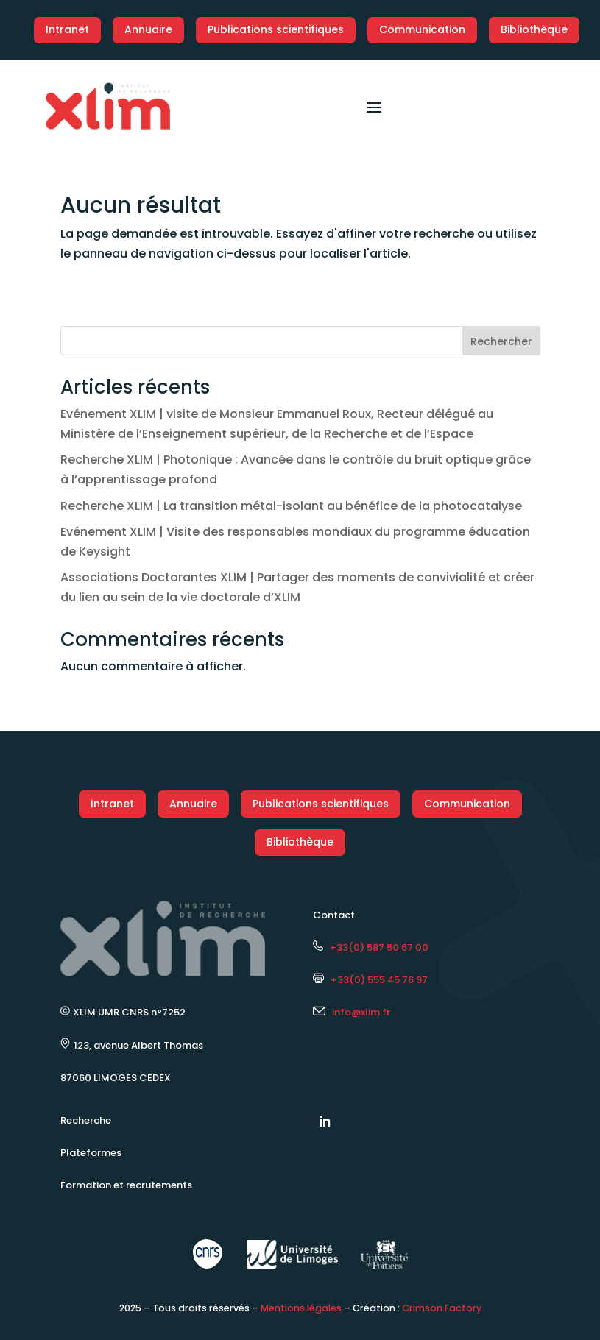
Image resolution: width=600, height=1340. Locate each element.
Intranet (67, 29)
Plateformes (90, 1153)
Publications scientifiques (276, 29)
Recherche (85, 1120)
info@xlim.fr (361, 1012)
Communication (422, 29)
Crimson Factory (441, 1308)
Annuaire (148, 29)
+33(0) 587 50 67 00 (370, 947)
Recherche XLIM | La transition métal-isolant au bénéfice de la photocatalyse (291, 505)
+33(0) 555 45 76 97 (370, 980)
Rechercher (501, 341)
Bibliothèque (534, 29)
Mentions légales (301, 1308)
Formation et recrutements (126, 1185)
